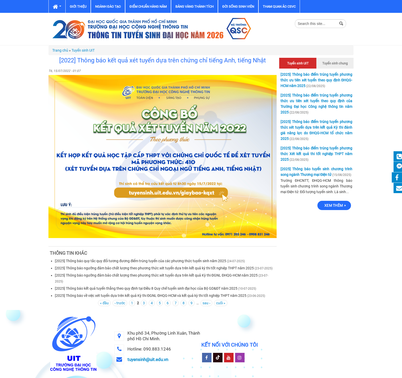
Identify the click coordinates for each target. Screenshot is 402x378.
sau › (206, 303)
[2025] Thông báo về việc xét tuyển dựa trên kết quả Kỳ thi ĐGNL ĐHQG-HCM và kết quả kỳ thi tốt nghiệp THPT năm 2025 (150, 296)
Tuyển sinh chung (335, 63)
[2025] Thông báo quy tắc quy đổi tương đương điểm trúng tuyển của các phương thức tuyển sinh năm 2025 (140, 261)
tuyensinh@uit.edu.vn (147, 359)
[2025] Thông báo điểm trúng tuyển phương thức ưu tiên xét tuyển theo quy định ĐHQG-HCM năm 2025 (316, 80)
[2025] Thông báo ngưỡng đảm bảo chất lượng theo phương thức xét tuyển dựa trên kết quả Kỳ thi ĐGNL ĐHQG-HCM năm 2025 (156, 275)
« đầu (104, 303)
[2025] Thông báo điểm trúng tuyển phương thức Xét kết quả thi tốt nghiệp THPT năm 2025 (316, 154)
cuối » (220, 303)
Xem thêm (333, 205)
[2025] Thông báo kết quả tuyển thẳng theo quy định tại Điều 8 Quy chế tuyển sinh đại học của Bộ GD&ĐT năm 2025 (146, 288)
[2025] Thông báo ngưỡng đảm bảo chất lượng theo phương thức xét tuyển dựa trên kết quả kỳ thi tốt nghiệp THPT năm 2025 (155, 268)
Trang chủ (60, 50)
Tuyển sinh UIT (83, 50)
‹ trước (120, 303)
